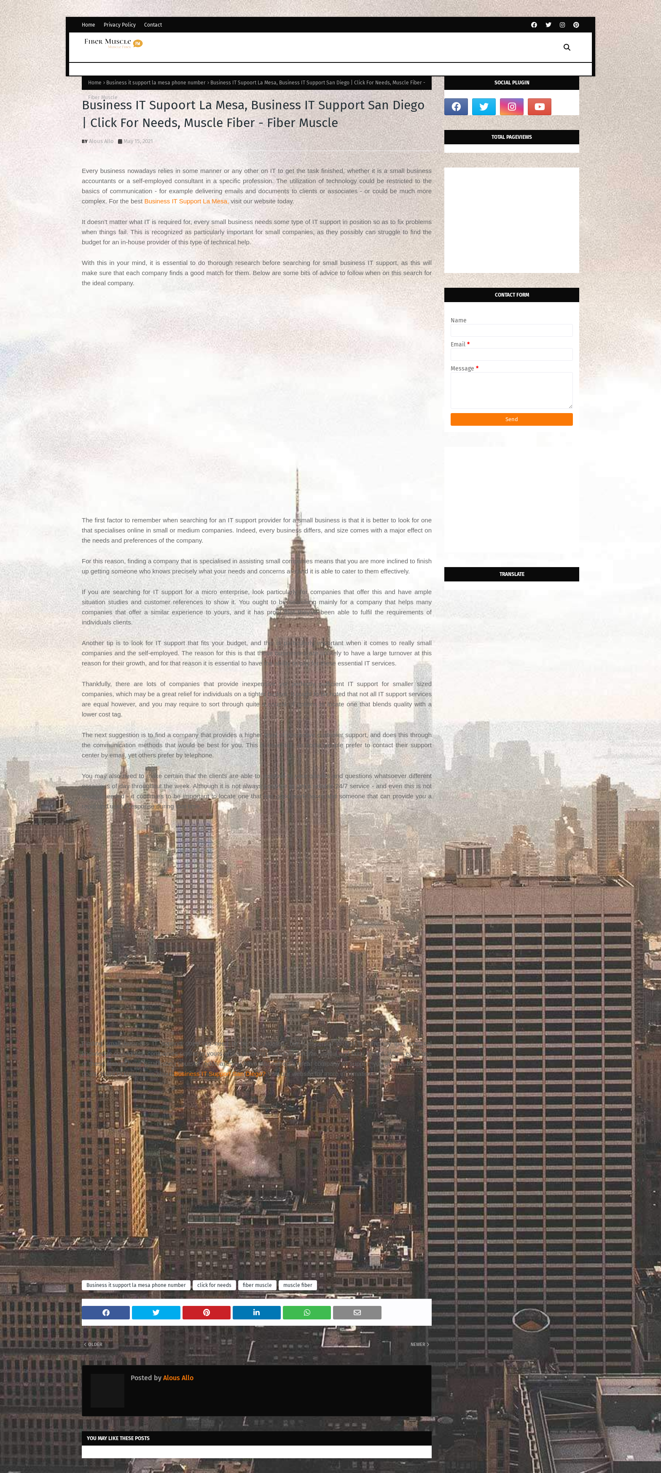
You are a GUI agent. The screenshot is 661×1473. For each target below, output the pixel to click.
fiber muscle (257, 1285)
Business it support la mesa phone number (156, 83)
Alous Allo (101, 141)
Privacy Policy (120, 25)
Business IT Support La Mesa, (186, 201)
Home (88, 25)
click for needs (214, 1285)
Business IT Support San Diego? (220, 1073)
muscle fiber (297, 1285)
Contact (153, 25)
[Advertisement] (257, 404)
